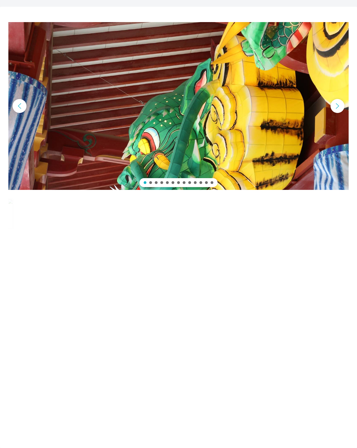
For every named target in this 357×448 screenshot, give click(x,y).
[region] (178, 106)
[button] (19, 106)
